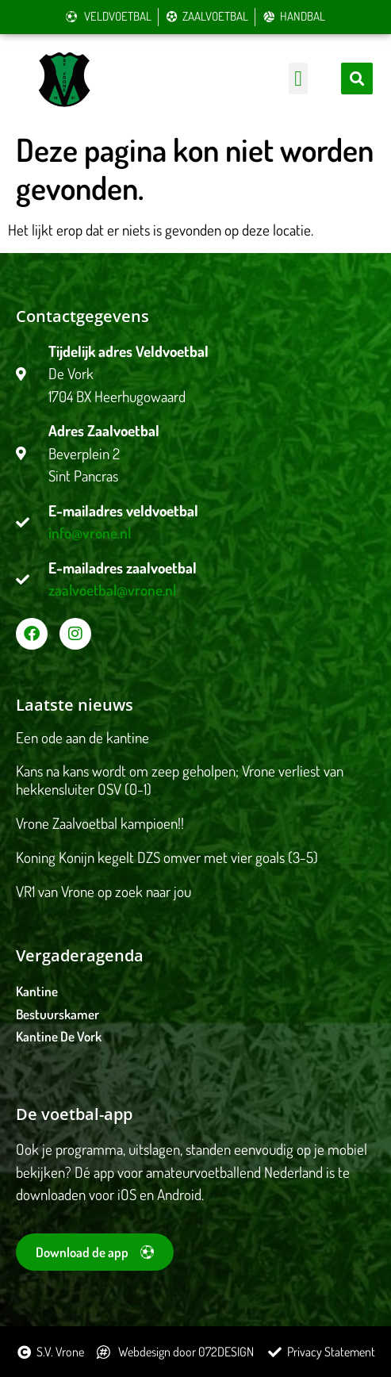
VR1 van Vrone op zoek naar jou (103, 891)
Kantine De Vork (59, 1036)
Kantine (37, 991)
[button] (298, 79)
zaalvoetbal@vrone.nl (112, 590)
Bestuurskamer (57, 1014)
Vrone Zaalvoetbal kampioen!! (100, 823)
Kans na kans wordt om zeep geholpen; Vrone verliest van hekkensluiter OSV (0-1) (179, 780)
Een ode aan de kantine (82, 737)
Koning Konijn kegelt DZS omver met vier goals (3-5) (167, 857)
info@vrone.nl (89, 533)
